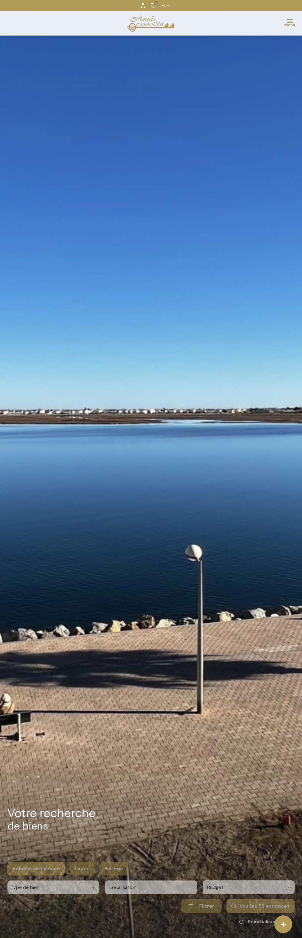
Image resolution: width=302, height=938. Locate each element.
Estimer (114, 878)
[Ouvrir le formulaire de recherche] (201, 915)
